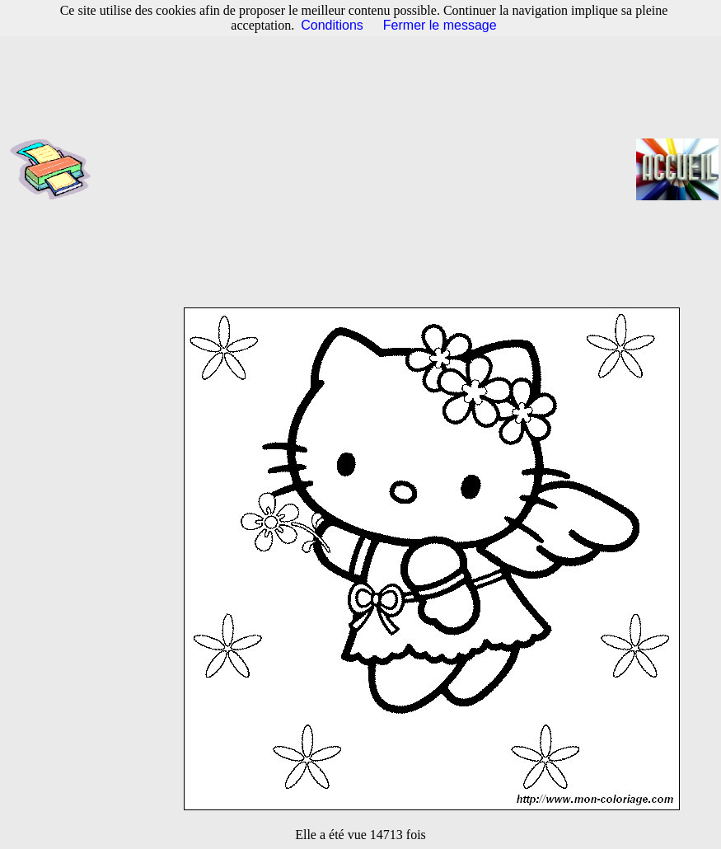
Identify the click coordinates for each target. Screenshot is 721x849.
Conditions (332, 25)
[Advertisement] (369, 169)
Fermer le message (440, 25)
